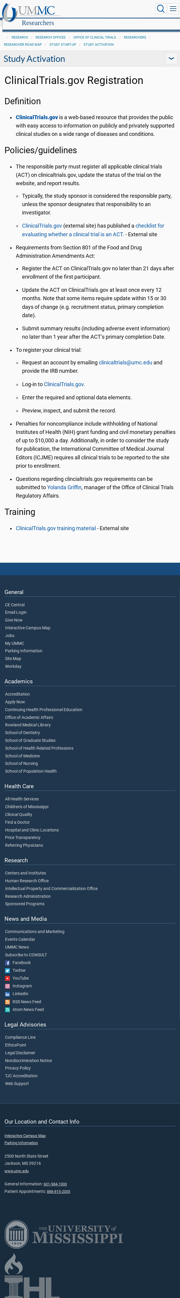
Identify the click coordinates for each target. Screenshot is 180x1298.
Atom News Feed (24, 1003)
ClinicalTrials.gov (42, 219)
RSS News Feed (23, 995)
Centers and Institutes (25, 866)
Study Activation (99, 38)
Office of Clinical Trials (94, 31)
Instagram (18, 979)
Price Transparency (23, 831)
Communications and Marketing (34, 925)
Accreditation (17, 687)
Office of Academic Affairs (29, 711)
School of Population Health (31, 764)
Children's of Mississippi (26, 800)
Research (20, 31)
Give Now (14, 613)
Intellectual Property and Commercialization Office (51, 882)
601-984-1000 (55, 1177)
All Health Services (22, 792)
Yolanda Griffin (64, 481)
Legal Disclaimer (20, 1046)
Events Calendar (20, 933)
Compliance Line (20, 1031)
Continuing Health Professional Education (43, 703)
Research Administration (28, 890)
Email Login (16, 606)
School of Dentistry (22, 726)
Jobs (9, 629)
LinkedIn (16, 987)
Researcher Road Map (23, 38)
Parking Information (23, 644)
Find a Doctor (17, 816)
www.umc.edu (16, 1164)
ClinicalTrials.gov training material (56, 522)
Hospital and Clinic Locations (32, 823)
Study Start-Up (63, 38)
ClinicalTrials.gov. (64, 378)
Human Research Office (27, 874)
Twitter (15, 964)
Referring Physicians (24, 839)
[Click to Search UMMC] (161, 8)
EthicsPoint (15, 1038)
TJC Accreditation (21, 1069)
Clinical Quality (18, 808)
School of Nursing (21, 757)
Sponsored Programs (24, 897)
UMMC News (17, 940)
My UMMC (14, 637)
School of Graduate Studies (30, 734)
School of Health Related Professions (39, 741)
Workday (13, 660)
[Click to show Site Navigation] (173, 8)
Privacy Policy (18, 1061)
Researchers (95, 9)
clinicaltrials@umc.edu (125, 356)
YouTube (17, 971)
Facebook (18, 956)
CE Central (14, 598)
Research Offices (51, 31)
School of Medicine (22, 749)
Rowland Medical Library (28, 718)
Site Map (13, 652)
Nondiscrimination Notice (28, 1054)
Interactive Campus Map (27, 621)
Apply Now (15, 695)
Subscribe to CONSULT (26, 948)
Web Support (17, 1077)
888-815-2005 (58, 1185)
